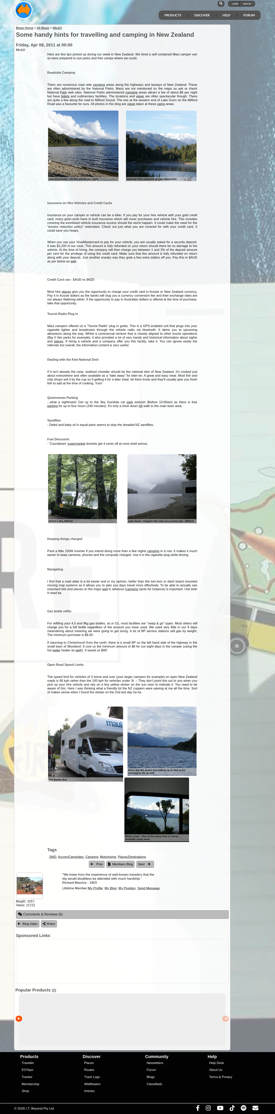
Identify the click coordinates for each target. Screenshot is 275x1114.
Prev (97, 864)
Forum (249, 15)
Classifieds (154, 1084)
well (73, 261)
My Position (127, 888)
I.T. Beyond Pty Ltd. (40, 1108)
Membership (30, 1084)
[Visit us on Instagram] (208, 1109)
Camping (91, 857)
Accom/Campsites (71, 857)
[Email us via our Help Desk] (255, 1109)
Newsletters (155, 1063)
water (56, 650)
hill (140, 406)
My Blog (111, 888)
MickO (57, 28)
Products (172, 15)
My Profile (95, 888)
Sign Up (247, 4)
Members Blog (120, 864)
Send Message (149, 888)
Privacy (227, 1077)
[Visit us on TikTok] (232, 1109)
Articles (89, 1091)
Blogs (151, 1077)
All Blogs (43, 28)
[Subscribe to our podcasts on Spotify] (243, 1109)
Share (49, 924)
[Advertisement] (141, 961)
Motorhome (108, 857)
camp (161, 104)
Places (89, 1063)
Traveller (28, 1063)
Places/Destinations (132, 857)
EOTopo (27, 1070)
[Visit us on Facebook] (197, 1109)
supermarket (76, 444)
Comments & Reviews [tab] (40, 914)
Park (63, 92)
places (66, 292)
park (130, 402)
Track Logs (92, 1077)
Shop (25, 1091)
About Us (215, 1070)
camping (99, 85)
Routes (89, 1070)
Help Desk (216, 1063)
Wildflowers (92, 1084)
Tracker (27, 1077)
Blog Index (28, 924)
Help (226, 15)
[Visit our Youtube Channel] (220, 1109)
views (140, 96)
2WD (52, 857)
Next (144, 864)
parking (52, 406)
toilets (65, 96)
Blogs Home (24, 28)
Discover (201, 15)
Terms (213, 1077)
